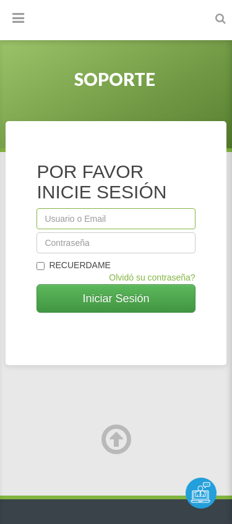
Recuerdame (74, 265)
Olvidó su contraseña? (152, 277)
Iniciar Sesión (115, 298)
